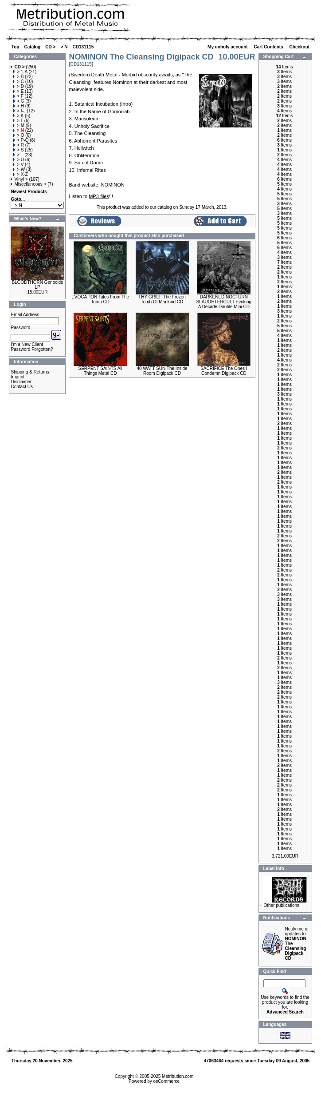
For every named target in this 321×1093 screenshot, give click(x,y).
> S (18, 149)
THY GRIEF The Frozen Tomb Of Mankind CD (162, 299)
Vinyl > (19, 179)
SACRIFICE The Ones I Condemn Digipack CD (223, 371)
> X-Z (20, 174)
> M (18, 125)
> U (18, 159)
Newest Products (29, 191)
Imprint (17, 376)
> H (18, 105)
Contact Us (21, 386)
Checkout (300, 46)
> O (18, 135)
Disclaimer (21, 381)
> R (18, 145)
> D (18, 86)
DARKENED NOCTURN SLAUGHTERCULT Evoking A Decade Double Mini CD (224, 301)
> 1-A (20, 71)
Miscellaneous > (28, 184)
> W (19, 169)
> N (64, 46)
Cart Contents (269, 46)
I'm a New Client (27, 344)
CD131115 (83, 46)
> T (18, 154)
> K (18, 115)
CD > (50, 46)
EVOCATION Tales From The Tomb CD (100, 299)
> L (18, 120)
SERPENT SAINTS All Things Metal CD (100, 371)
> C (18, 81)
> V (18, 164)
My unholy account (228, 46)
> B (18, 76)
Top (16, 46)
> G (18, 101)
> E (18, 91)
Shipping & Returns (30, 372)
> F (18, 96)
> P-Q (20, 140)
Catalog (32, 46)
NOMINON (113, 184)
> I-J (19, 110)
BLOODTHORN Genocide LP (37, 285)
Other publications (281, 905)
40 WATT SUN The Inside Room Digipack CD (162, 371)
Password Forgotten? (32, 349)
